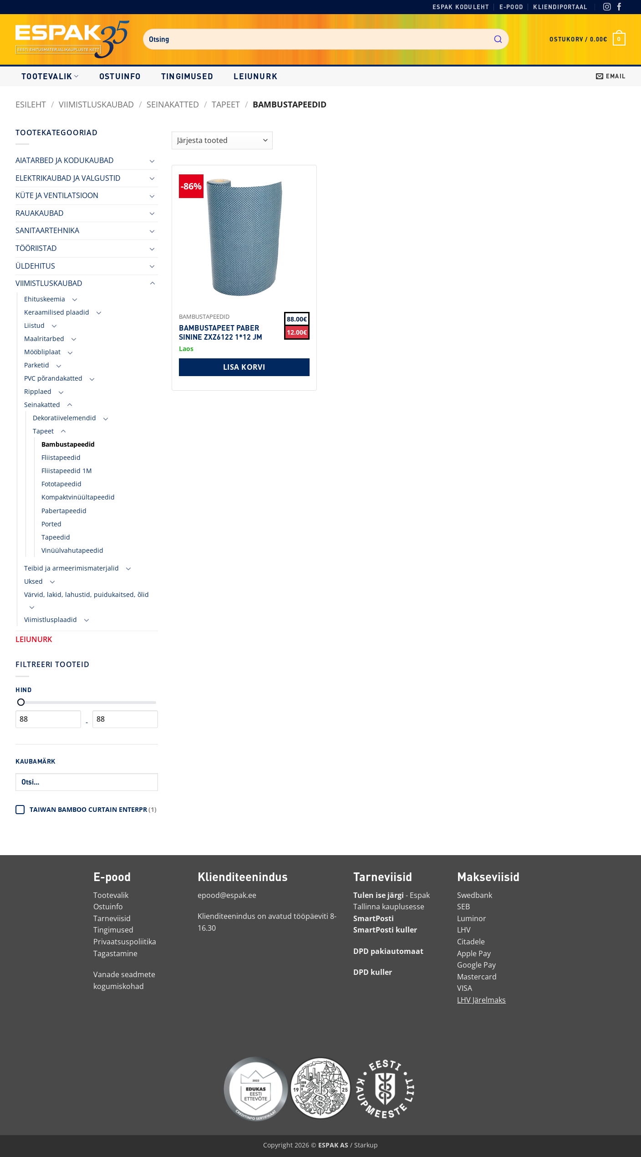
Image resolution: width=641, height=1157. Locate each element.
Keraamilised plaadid (56, 312)
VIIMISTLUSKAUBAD (96, 104)
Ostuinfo (120, 76)
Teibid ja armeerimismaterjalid (71, 568)
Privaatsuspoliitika (124, 942)
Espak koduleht (460, 6)
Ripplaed (37, 391)
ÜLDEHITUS (35, 266)
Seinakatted (173, 104)
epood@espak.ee (227, 895)
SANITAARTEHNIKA (47, 230)
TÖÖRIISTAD (36, 248)
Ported (51, 524)
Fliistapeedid (61, 457)
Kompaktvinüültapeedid (78, 497)
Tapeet (226, 104)
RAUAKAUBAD (39, 213)
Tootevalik (50, 76)
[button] (587, 39)
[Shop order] (222, 140)
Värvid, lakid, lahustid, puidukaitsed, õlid (86, 594)
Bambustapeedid (68, 444)
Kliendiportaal (560, 6)
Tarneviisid (112, 918)
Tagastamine (115, 953)
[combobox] (326, 39)
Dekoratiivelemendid (64, 417)
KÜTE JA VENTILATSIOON (56, 195)
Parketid (36, 365)
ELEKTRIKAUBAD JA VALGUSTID (68, 178)
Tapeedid (55, 537)
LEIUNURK (256, 76)
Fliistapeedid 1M (66, 470)
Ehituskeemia (44, 299)
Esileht (30, 104)
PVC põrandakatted (53, 378)
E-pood (511, 6)
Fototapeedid (61, 483)
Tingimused (187, 76)
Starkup (366, 1145)
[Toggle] (152, 160)
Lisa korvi (244, 367)
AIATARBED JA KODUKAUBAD (64, 160)
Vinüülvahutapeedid (72, 550)
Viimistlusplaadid (50, 619)
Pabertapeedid (63, 510)
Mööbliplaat (42, 351)
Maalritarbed (44, 338)
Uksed (33, 581)
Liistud (34, 325)
